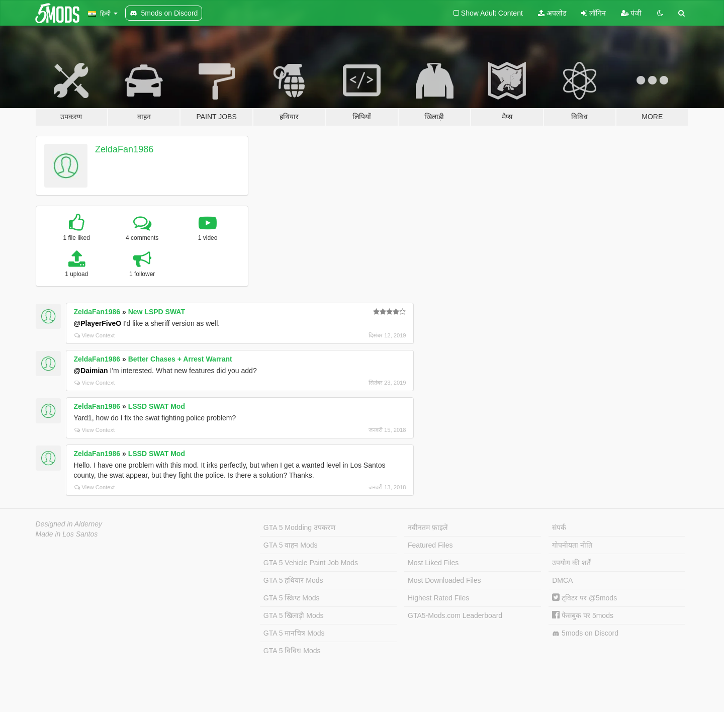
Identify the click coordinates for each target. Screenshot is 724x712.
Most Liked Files (433, 563)
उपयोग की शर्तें (571, 563)
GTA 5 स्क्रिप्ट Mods (291, 598)
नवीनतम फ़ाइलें (427, 527)
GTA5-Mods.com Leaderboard (455, 615)
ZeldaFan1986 (124, 149)
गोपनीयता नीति (572, 545)
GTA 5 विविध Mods (292, 651)
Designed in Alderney (69, 524)
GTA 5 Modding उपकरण (299, 527)
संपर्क (559, 527)
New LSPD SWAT (156, 312)
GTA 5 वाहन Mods (290, 545)
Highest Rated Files (438, 598)
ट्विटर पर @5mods (584, 597)
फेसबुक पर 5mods (582, 615)
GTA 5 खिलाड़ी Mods (293, 615)
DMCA (562, 580)
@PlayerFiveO (98, 323)
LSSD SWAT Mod (156, 406)
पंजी (631, 13)
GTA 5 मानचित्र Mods (294, 633)
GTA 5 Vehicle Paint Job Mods (310, 563)
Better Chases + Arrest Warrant (180, 359)
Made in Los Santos (67, 534)
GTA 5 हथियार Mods (293, 580)
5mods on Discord (585, 633)
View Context (94, 335)
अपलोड (552, 13)
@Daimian (91, 371)
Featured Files (430, 545)
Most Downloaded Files (444, 580)
